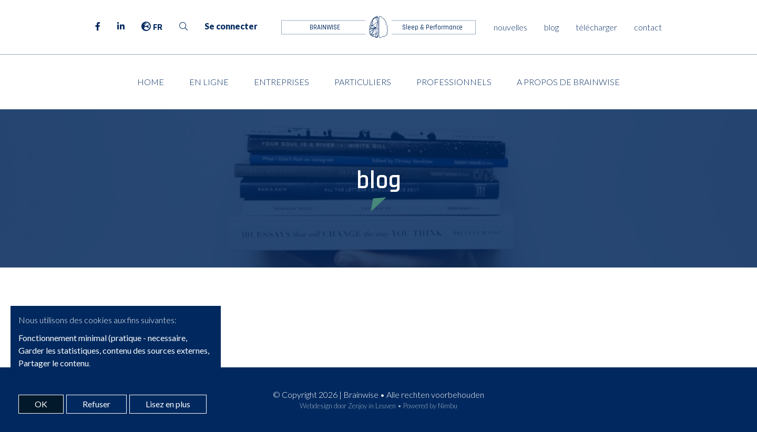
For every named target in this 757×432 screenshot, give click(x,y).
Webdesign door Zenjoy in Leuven (348, 406)
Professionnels (454, 82)
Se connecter (231, 26)
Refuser (96, 404)
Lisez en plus (168, 404)
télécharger (596, 27)
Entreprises (281, 82)
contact (648, 27)
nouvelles (510, 27)
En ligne (209, 82)
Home (150, 82)
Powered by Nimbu (430, 406)
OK (41, 404)
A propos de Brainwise (568, 82)
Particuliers (362, 82)
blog (551, 27)
